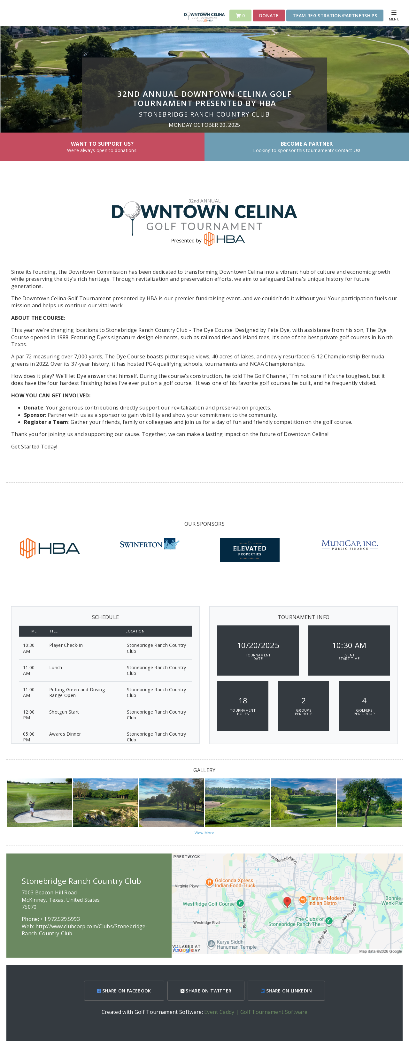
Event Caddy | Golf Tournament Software (255, 1011)
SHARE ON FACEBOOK (124, 991)
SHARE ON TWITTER (206, 991)
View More (204, 833)
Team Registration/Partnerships (335, 15)
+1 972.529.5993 (60, 918)
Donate (269, 15)
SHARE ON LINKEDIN (286, 991)
